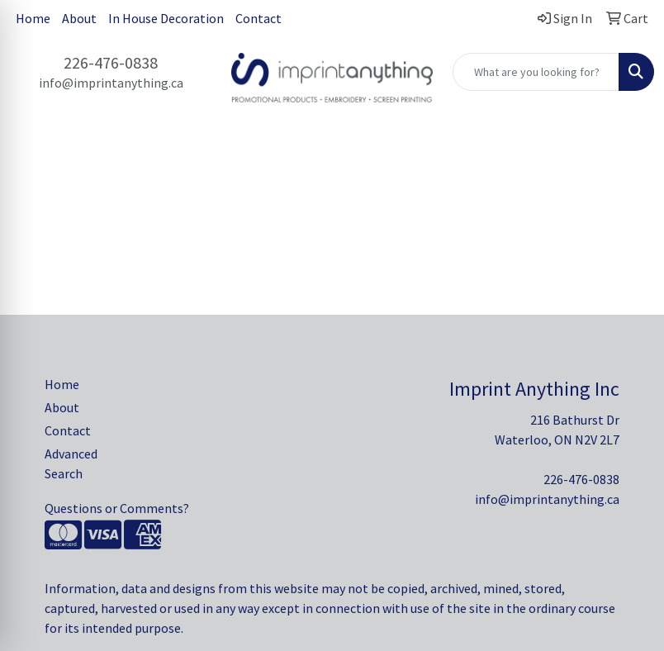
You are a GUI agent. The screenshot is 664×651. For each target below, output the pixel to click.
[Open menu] (630, 161)
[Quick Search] (536, 72)
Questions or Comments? (117, 508)
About (79, 18)
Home (33, 18)
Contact (258, 18)
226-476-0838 (111, 62)
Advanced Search (71, 463)
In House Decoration (166, 18)
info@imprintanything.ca (111, 82)
